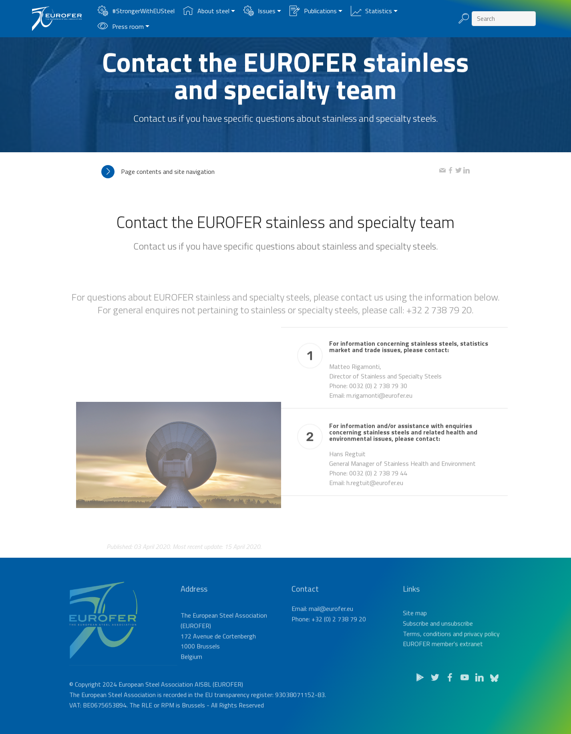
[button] (270, 172)
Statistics (371, 11)
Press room (121, 26)
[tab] (270, 172)
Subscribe (415, 640)
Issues (259, 11)
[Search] (504, 18)
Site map (415, 630)
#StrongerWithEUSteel (136, 11)
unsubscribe (457, 640)
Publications (313, 11)
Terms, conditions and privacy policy (451, 650)
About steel (206, 11)
